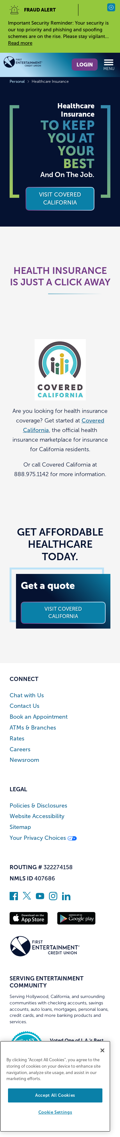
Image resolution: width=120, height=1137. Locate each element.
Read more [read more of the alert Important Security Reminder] (20, 43)
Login (84, 64)
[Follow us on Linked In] (66, 898)
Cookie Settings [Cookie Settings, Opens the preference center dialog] (55, 1112)
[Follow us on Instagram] (53, 898)
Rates (17, 739)
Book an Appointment (39, 717)
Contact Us (24, 706)
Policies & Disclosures (38, 806)
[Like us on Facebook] (14, 898)
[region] (55, 1086)
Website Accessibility (37, 816)
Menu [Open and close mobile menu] (109, 64)
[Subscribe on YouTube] (40, 898)
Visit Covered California (63, 612)
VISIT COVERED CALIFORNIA (60, 198)
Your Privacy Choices (43, 838)
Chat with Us (27, 695)
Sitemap (20, 827)
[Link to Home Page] (31, 63)
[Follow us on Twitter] (27, 898)
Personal (17, 81)
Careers (20, 749)
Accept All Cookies (55, 1095)
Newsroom (24, 760)
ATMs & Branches (33, 728)
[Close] (102, 1050)
